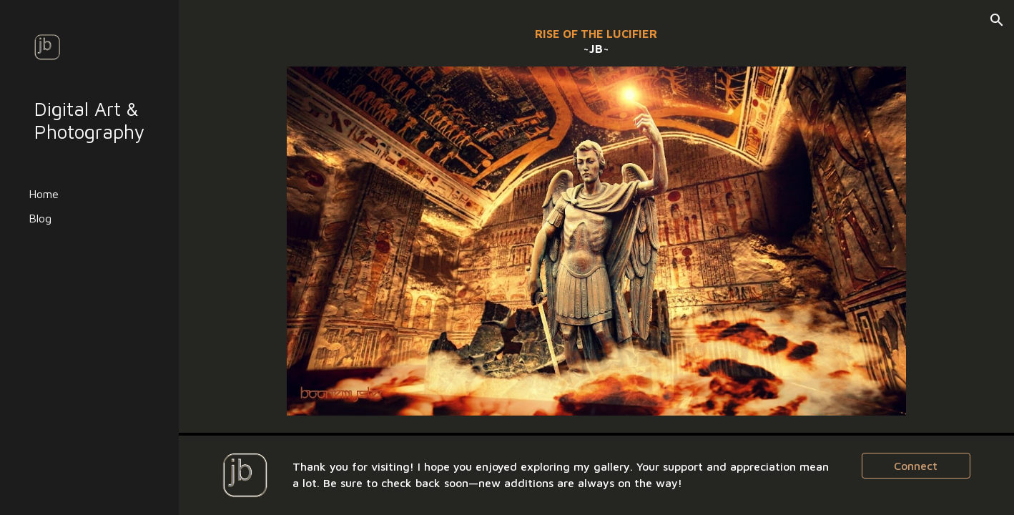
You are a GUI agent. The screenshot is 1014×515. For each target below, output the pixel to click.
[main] (597, 42)
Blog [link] (40, 218)
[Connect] (916, 466)
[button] (997, 20)
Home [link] (44, 193)
